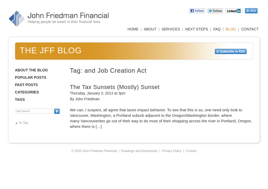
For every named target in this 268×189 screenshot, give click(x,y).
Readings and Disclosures (139, 151)
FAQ (217, 29)
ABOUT (150, 29)
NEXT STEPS (196, 29)
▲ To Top (21, 123)
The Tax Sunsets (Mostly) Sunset (115, 87)
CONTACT (250, 29)
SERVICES (170, 29)
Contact (191, 151)
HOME (132, 29)
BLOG (231, 29)
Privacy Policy (172, 151)
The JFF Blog (51, 50)
